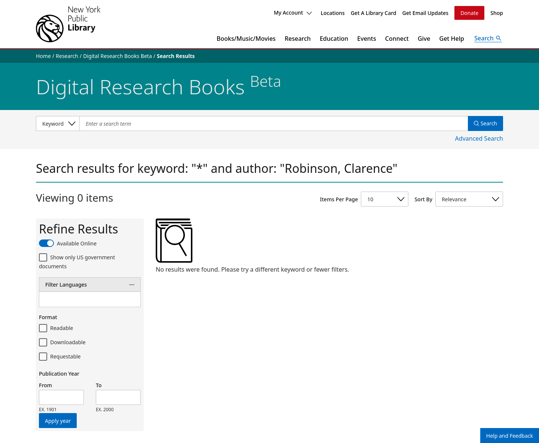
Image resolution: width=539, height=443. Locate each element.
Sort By (423, 199)
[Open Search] (488, 38)
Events (366, 38)
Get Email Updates (425, 12)
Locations (333, 12)
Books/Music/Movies (246, 38)
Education (334, 38)
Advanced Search (479, 138)
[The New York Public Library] (68, 24)
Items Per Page (339, 199)
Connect (397, 38)
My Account (292, 12)
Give (424, 38)
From (45, 385)
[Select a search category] (57, 123)
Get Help (452, 38)
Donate (469, 12)
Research (297, 38)
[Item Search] (273, 123)
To (98, 385)
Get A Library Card (373, 12)
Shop (496, 12)
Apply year (58, 420)
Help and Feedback (509, 435)
